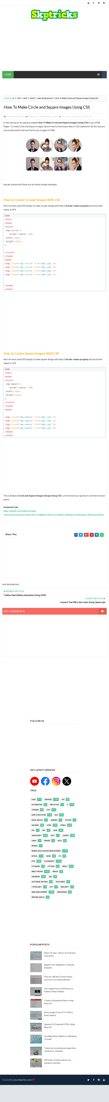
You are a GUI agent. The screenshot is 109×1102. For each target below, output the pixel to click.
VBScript (65, 888)
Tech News (60, 882)
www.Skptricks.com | (23, 1080)
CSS (19, 98)
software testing (40, 882)
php (33, 862)
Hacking (35, 826)
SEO (50, 877)
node (48, 857)
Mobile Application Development (46, 852)
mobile (35, 846)
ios (33, 831)
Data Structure (39, 816)
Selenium (36, 877)
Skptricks (9, 98)
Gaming (54, 821)
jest (53, 836)
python (51, 867)
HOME (8, 74)
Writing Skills (38, 898)
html (25, 98)
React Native (37, 872)
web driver (62, 893)
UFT (51, 888)
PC (60, 857)
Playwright (49, 862)
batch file (54, 805)
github (68, 821)
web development (45, 98)
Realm (55, 872)
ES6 (56, 816)
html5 (32, 98)
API (63, 800)
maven (47, 841)
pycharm (36, 867)
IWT (43, 831)
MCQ (60, 841)
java (55, 831)
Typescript (37, 888)
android (48, 800)
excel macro (37, 821)
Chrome (35, 810)
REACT (65, 867)
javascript (37, 836)
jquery (66, 836)
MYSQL (34, 857)
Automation (37, 805)
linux (34, 841)
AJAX (34, 800)
